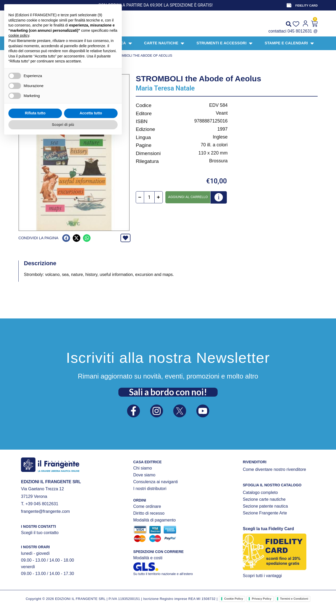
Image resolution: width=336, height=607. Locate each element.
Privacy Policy (261, 598)
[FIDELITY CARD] (289, 5)
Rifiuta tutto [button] (35, 581)
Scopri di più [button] (63, 592)
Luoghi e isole (96, 55)
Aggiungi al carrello (188, 197)
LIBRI (55, 55)
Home (23, 55)
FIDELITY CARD (306, 5)
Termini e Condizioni (294, 598)
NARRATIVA (71, 55)
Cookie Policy (233, 598)
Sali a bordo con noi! (168, 392)
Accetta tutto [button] (91, 581)
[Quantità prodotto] (149, 197)
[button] (66, 238)
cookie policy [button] (18, 504)
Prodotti (39, 55)
